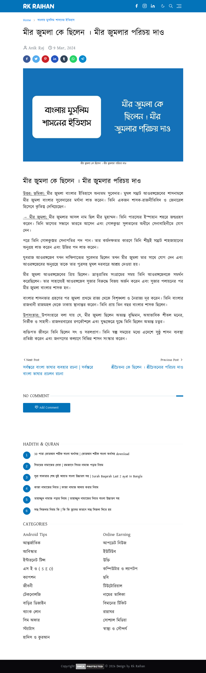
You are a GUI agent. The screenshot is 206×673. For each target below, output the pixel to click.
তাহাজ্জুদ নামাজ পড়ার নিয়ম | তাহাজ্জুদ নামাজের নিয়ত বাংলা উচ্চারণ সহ (76, 498)
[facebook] (136, 6)
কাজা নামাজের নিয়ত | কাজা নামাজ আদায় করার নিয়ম (66, 487)
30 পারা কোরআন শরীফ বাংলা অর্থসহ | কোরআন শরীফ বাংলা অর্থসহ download (81, 454)
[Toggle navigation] (179, 6)
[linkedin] (153, 6)
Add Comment (47, 407)
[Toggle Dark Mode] (163, 6)
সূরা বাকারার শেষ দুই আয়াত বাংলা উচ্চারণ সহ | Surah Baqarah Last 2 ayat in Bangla (88, 476)
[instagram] (145, 6)
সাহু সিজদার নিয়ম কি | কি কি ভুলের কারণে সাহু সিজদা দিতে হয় (72, 510)
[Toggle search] (171, 6)
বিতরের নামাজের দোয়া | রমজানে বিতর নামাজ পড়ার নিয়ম (68, 465)
